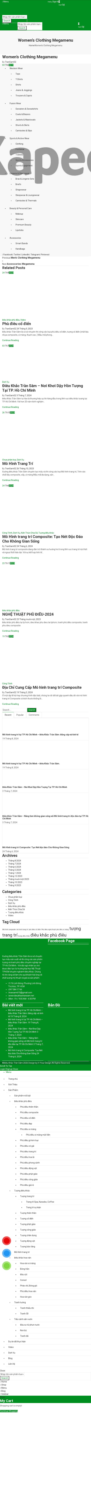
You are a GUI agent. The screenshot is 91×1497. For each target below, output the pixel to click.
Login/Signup (6, 1069)
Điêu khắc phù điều (11, 320)
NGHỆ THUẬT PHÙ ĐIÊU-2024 (28, 614)
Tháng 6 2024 (14, 867)
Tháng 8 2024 (14, 860)
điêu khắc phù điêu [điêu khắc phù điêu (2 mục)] (48, 935)
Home (31, 45)
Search (7, 21)
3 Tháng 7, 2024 (24, 395)
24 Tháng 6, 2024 (25, 546)
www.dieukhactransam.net (21, 995)
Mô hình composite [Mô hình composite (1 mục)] (9, 929)
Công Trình (7, 533)
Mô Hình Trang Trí (17, 463)
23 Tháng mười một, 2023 (29, 619)
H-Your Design (44, 1063)
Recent (8, 715)
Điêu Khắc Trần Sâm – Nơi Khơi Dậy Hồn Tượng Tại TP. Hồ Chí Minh (34, 787)
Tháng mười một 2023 (18, 879)
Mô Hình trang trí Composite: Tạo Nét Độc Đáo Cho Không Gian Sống (35, 847)
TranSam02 (10, 62)
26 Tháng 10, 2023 (25, 468)
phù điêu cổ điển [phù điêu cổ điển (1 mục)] (35, 929)
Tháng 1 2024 (14, 873)
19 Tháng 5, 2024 (25, 692)
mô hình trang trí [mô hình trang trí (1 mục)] (22, 929)
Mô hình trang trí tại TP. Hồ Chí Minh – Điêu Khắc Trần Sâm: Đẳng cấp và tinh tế (40, 734)
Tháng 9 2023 (14, 885)
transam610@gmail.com (20, 992)
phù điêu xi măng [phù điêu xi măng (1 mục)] (62, 929)
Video (23, 320)
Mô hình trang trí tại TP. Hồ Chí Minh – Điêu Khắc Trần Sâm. (31, 763)
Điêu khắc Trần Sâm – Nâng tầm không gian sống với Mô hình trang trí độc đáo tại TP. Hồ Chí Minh (25, 1041)
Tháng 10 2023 (15, 882)
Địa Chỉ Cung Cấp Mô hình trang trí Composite (42, 687)
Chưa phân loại (9, 460)
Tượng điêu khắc (46, 533)
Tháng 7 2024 (14, 864)
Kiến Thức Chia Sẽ (29, 533)
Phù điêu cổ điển (16, 323)
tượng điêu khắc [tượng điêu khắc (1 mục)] (24, 936)
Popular (20, 715)
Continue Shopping (9, 1411)
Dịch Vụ (5, 382)
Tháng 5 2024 (14, 870)
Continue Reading (10, 340)
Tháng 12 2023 (15, 876)
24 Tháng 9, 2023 (25, 329)
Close (15, 1069)
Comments (34, 715)
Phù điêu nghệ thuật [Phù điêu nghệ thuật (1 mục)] (48, 929)
